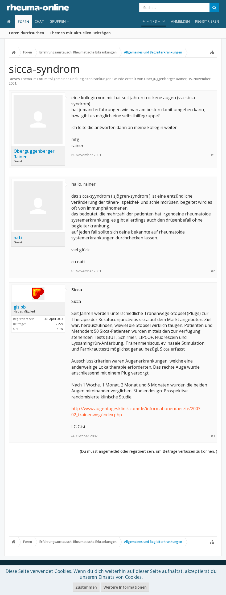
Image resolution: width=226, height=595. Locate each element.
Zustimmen (86, 587)
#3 (213, 436)
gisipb (20, 307)
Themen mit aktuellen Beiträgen (80, 32)
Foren (23, 21)
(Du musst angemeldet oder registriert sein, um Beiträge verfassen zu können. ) (148, 451)
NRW (59, 329)
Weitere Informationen (125, 587)
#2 (213, 271)
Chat (39, 21)
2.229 (59, 324)
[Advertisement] (113, 495)
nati (18, 237)
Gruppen (58, 21)
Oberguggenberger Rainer (165, 78)
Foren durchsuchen (26, 32)
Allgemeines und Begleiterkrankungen (81, 78)
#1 (213, 155)
